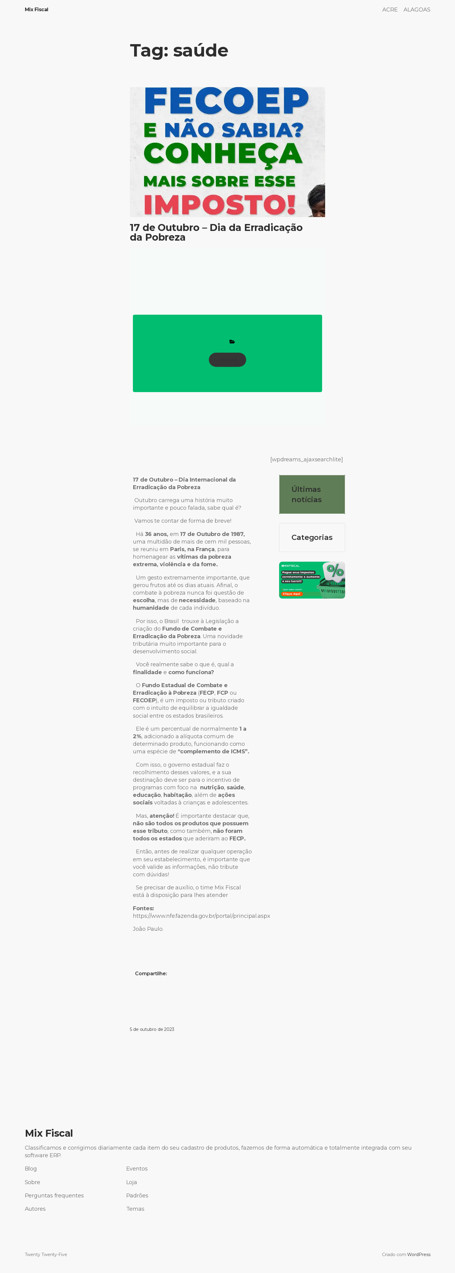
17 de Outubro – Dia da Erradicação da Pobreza (216, 232)
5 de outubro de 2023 (152, 1029)
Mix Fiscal (36, 9)
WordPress (418, 1254)
